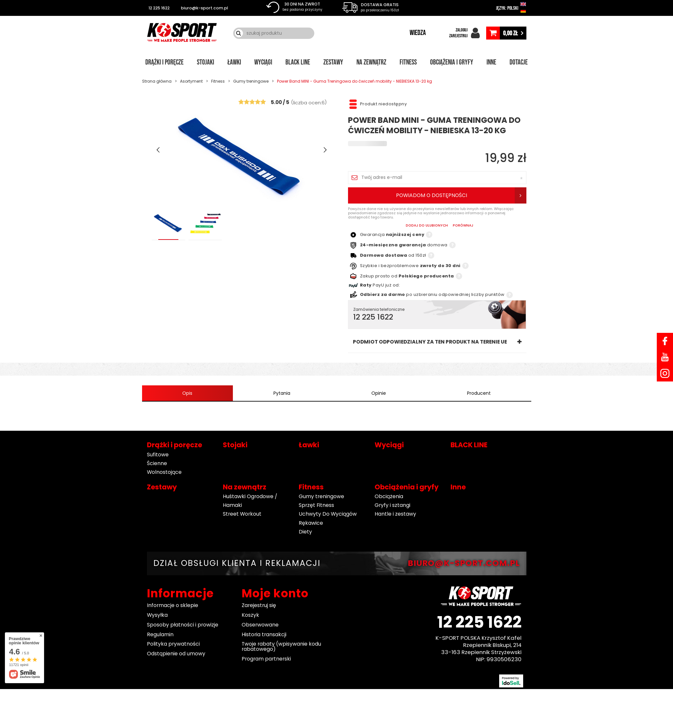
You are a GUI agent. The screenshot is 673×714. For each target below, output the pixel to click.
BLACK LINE (297, 62)
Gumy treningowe (251, 81)
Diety (305, 531)
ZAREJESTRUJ (458, 36)
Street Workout (242, 514)
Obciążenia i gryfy (451, 62)
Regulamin (160, 634)
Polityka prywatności (173, 644)
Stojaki (205, 62)
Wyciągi (263, 62)
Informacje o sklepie (172, 605)
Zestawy (333, 62)
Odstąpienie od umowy (176, 653)
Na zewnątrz (371, 62)
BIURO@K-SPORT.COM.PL (464, 563)
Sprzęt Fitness (316, 505)
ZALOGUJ (462, 30)
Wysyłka (157, 615)
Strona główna (157, 81)
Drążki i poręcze (164, 62)
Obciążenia (389, 496)
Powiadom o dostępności (431, 195)
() (309, 102)
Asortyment (191, 81)
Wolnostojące (164, 472)
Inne (491, 62)
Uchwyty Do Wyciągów (328, 514)
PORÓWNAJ (463, 226)
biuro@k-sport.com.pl (204, 8)
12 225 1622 (159, 8)
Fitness (408, 62)
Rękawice (311, 523)
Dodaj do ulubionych (427, 226)
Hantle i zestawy (395, 514)
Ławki (234, 62)
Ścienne (157, 463)
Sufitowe (158, 454)
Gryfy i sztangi (392, 505)
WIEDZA (418, 33)
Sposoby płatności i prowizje (182, 624)
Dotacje (519, 62)
